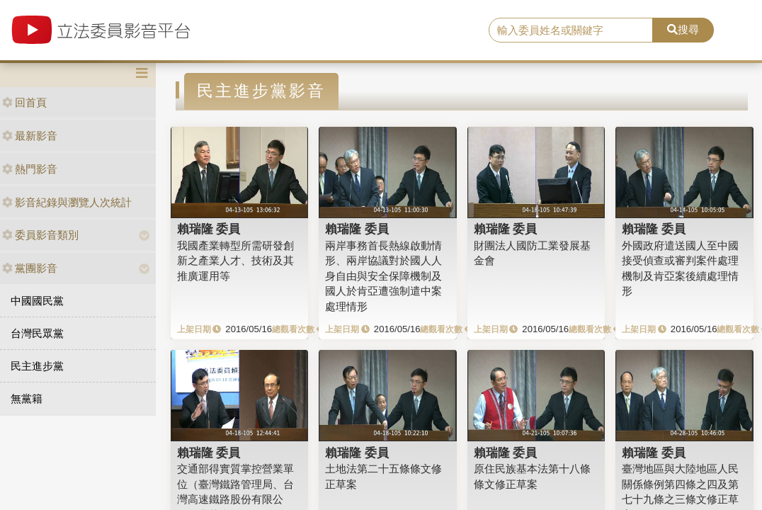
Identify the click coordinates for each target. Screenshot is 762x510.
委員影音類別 (40, 235)
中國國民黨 (37, 301)
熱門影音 (29, 169)
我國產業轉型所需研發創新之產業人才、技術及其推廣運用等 (235, 260)
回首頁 (24, 102)
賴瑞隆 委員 (209, 228)
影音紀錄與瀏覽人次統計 (67, 202)
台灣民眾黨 (37, 333)
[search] (571, 30)
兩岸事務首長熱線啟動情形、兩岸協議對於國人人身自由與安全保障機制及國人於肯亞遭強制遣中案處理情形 (383, 275)
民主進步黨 (37, 366)
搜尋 (683, 29)
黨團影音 (29, 268)
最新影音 (29, 136)
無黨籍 (26, 398)
